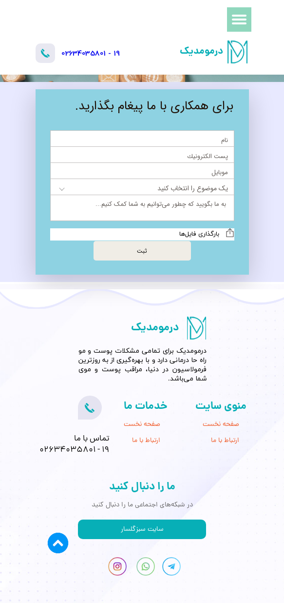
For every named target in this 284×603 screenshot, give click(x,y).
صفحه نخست (221, 425)
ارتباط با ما (225, 441)
